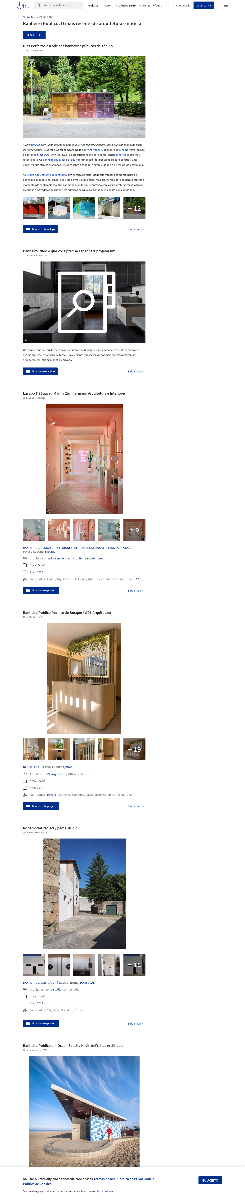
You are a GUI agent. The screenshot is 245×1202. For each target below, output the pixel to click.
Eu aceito (210, 1180)
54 (39, 565)
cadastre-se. (107, 1191)
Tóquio (73, 159)
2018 (40, 788)
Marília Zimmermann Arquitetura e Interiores (74, 558)
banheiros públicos (54, 159)
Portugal (87, 982)
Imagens (107, 5)
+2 (130, 794)
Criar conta (204, 5)
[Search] (63, 5)
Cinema (123, 149)
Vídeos (157, 5)
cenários (121, 154)
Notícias (144, 5)
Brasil (50, 551)
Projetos (93, 5)
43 (39, 996)
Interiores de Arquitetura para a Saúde (104, 548)
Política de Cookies (37, 1184)
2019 (40, 572)
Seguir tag (34, 35)
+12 (136, 579)
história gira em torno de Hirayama (46, 174)
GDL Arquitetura (55, 774)
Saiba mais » (136, 229)
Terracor (52, 794)
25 (39, 781)
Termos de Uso (105, 1179)
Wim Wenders (95, 149)
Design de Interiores (57, 548)
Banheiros (31, 548)
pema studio (53, 989)
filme (40, 154)
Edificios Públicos (54, 982)
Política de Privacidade (134, 1179)
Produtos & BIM (126, 5)
